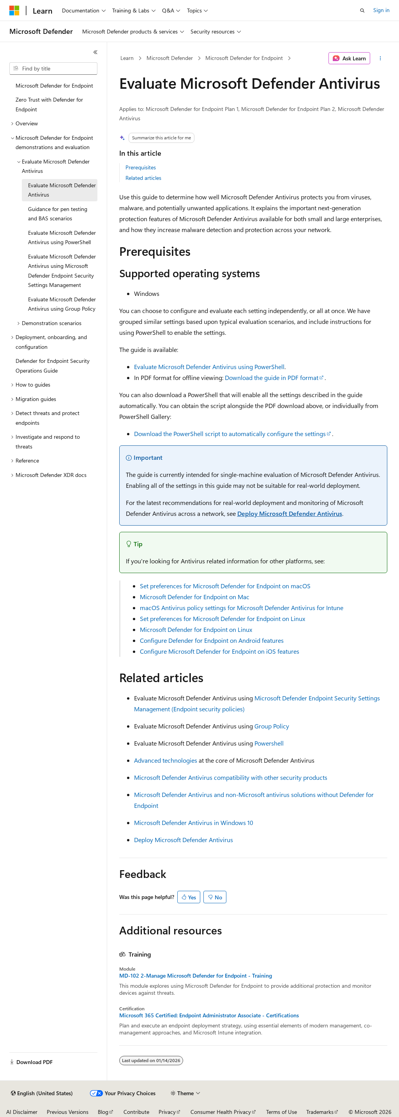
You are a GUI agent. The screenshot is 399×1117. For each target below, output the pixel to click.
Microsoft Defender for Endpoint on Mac (194, 597)
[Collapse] (95, 52)
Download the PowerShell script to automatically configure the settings (230, 433)
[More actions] (380, 58)
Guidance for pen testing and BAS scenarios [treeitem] (57, 213)
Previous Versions (67, 1111)
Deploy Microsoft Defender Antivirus (289, 513)
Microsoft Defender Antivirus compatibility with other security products (230, 777)
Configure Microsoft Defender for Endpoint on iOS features (219, 651)
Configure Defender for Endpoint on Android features (212, 640)
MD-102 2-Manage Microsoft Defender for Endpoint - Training (195, 975)
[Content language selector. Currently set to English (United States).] (42, 1093)
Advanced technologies (165, 760)
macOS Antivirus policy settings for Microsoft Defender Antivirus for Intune (241, 607)
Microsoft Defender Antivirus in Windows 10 (193, 822)
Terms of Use (281, 1111)
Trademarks (320, 1111)
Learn (127, 58)
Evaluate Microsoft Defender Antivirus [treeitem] (62, 190)
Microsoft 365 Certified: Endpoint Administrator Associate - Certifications (209, 1015)
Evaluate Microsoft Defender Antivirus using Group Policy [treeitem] (62, 304)
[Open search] (362, 11)
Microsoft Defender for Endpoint (244, 58)
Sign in (381, 10)
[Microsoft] (14, 10)
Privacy (167, 1111)
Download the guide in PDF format (271, 377)
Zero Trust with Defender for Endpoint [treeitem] (49, 104)
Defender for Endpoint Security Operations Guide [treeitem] (53, 365)
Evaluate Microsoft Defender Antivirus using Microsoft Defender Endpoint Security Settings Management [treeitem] (62, 271)
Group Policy (271, 726)
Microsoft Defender (170, 58)
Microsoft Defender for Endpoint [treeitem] (54, 85)
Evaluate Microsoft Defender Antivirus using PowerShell (209, 366)
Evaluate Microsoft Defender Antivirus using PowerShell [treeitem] (62, 237)
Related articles (143, 177)
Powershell (269, 743)
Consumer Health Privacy (221, 1111)
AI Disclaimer (21, 1111)
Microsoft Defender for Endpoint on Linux (196, 629)
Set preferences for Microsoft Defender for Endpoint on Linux (222, 618)
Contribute (136, 1111)
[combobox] (53, 68)
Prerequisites (140, 167)
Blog (103, 1111)
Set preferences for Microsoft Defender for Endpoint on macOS (225, 586)
